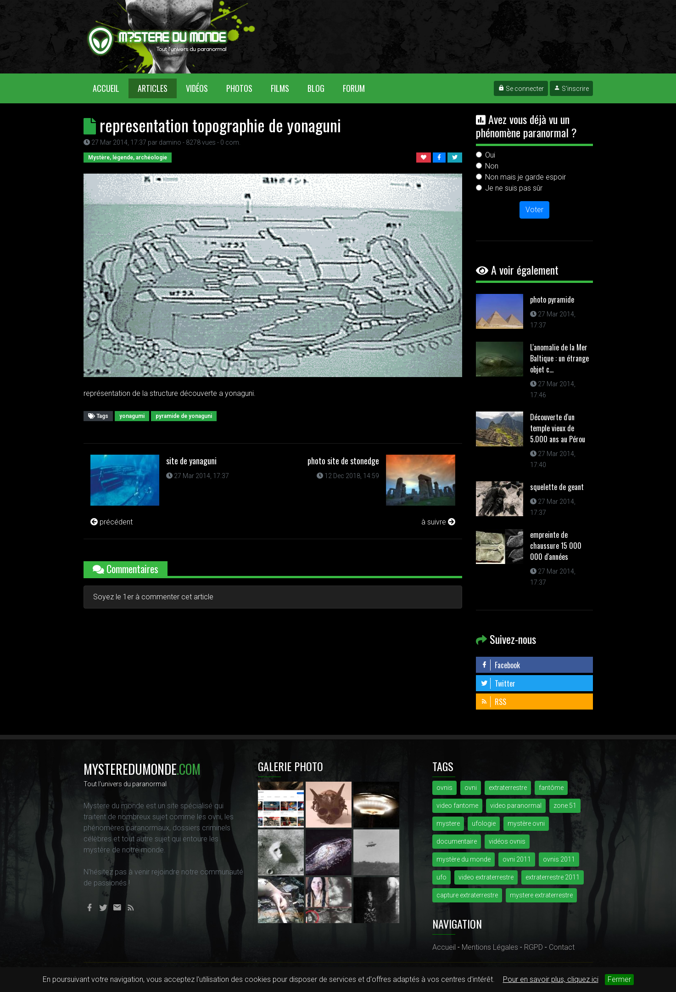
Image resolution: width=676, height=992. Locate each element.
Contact (562, 947)
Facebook (500, 665)
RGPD (533, 947)
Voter (534, 209)
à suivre (438, 522)
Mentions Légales (490, 947)
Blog (315, 88)
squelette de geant (557, 486)
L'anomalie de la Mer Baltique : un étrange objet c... (559, 358)
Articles (153, 88)
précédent (111, 522)
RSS (493, 701)
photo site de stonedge (343, 461)
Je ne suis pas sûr (513, 188)
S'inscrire (571, 88)
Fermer (619, 979)
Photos (239, 88)
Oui (490, 155)
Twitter (497, 683)
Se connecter (521, 88)
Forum (354, 88)
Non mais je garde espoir (525, 177)
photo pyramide (552, 299)
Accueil (110, 88)
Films (280, 88)
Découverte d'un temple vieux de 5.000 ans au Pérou (557, 428)
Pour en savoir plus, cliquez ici (550, 979)
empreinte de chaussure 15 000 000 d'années (555, 545)
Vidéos (197, 88)
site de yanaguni (191, 461)
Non (491, 166)
